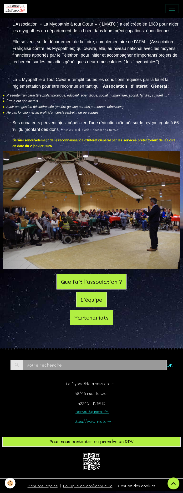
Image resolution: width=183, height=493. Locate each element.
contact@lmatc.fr (92, 411)
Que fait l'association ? (91, 281)
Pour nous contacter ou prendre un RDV (92, 441)
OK (170, 365)
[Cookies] (10, 483)
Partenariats (91, 317)
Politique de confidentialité (87, 485)
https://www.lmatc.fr (92, 421)
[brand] (16, 8)
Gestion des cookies (137, 485)
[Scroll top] (173, 483)
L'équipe (91, 299)
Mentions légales (43, 485)
